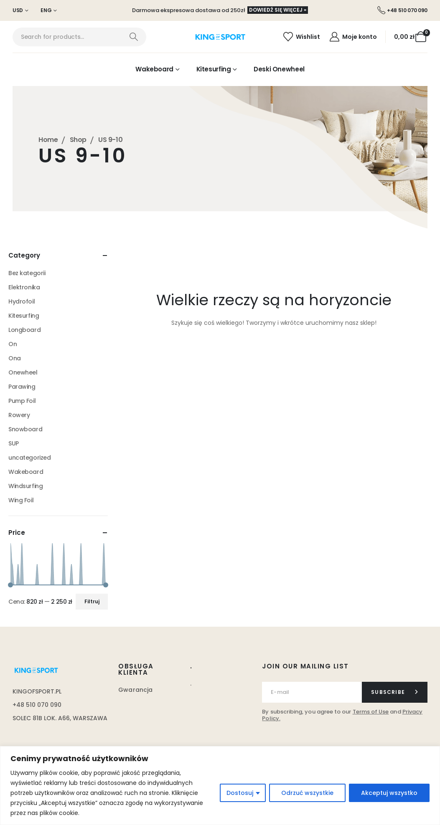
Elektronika (24, 287)
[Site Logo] (220, 37)
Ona (14, 358)
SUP (13, 443)
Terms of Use (371, 712)
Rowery (19, 415)
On (12, 344)
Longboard (24, 330)
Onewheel (23, 372)
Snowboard (25, 429)
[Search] (133, 37)
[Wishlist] (301, 37)
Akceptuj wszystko (389, 793)
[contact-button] (394, 692)
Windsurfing (25, 486)
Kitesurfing (213, 69)
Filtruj (91, 601)
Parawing (22, 386)
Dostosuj (239, 793)
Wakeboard (154, 69)
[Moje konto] (352, 37)
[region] (220, 785)
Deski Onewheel (279, 69)
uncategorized (29, 457)
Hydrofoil (21, 301)
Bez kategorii (27, 273)
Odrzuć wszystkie (307, 793)
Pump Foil (22, 401)
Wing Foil (20, 500)
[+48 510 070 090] (402, 10)
